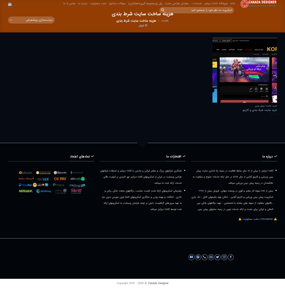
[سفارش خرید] (31, 20)
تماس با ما (69, 3)
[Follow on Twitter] (218, 257)
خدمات (196, 3)
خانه (232, 3)
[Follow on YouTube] (191, 257)
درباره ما (82, 3)
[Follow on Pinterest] (198, 257)
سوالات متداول (117, 3)
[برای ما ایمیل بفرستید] (211, 257)
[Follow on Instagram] (224, 257)
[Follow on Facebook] (231, 257)
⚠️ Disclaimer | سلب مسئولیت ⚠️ (257, 219)
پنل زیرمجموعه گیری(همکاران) (145, 3)
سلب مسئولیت (98, 3)
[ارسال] (163, 10)
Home (165, 21)
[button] (10, 4)
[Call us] (205, 257)
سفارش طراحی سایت (177, 3)
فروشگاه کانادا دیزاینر (216, 3)
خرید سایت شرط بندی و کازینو (260, 110)
